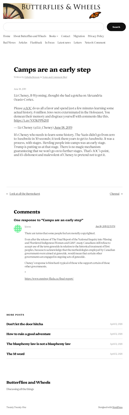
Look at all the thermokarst (25, 193)
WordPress (117, 407)
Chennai (114, 193)
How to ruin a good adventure (28, 334)
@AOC (27, 108)
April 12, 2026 (116, 323)
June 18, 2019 (63, 127)
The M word (15, 353)
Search (116, 26)
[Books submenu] (57, 36)
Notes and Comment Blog (54, 77)
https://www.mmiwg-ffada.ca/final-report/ (49, 278)
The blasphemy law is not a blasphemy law (38, 343)
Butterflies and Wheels (28, 382)
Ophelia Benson (32, 77)
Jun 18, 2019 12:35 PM (105, 226)
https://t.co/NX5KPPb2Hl (31, 120)
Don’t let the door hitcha (24, 324)
